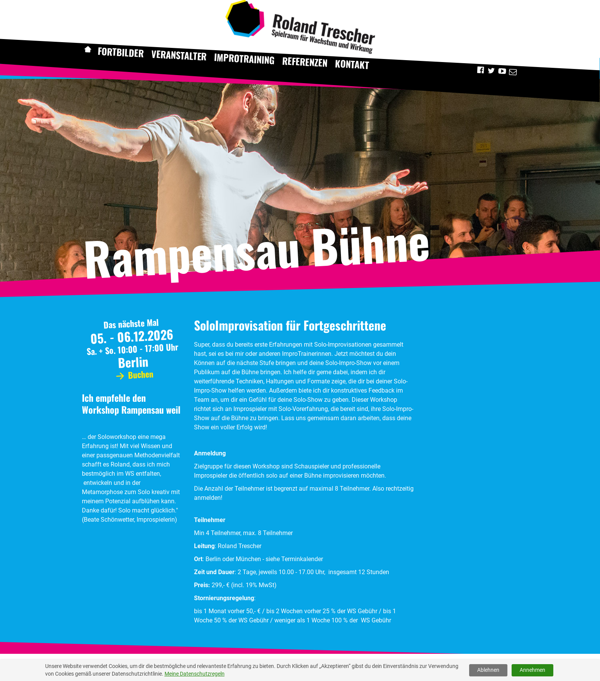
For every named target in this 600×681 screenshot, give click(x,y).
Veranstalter (179, 55)
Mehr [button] (241, 667)
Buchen (133, 374)
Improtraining (244, 58)
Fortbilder (120, 52)
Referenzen (305, 62)
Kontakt (352, 63)
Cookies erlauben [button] (561, 667)
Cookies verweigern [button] (499, 667)
